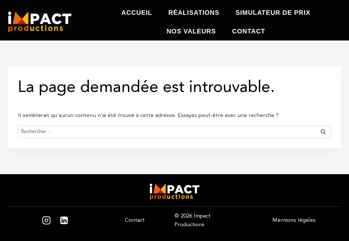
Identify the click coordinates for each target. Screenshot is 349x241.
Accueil (136, 12)
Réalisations (193, 12)
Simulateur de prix (272, 12)
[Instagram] (46, 220)
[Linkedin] (64, 220)
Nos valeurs (191, 31)
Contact (248, 31)
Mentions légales (294, 220)
